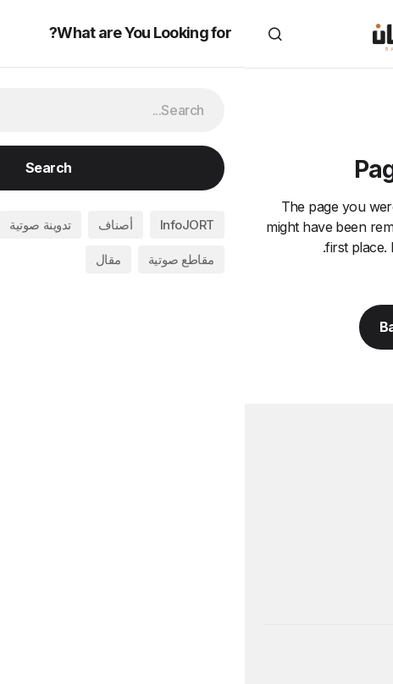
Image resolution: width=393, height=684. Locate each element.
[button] (362, 34)
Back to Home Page (197, 326)
